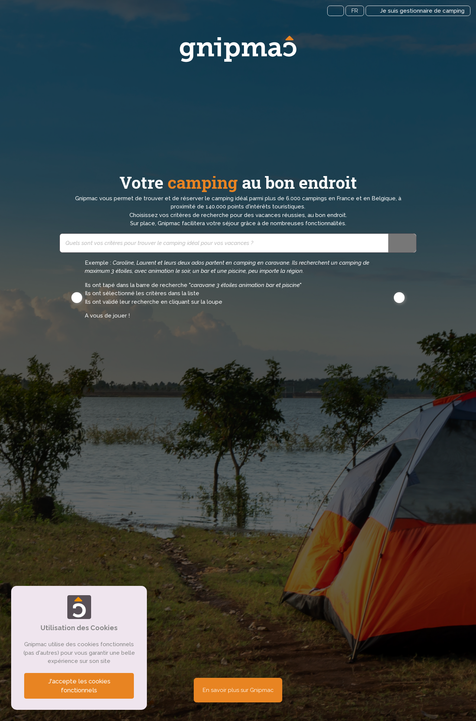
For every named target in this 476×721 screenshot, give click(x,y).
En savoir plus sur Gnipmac (238, 690)
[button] (76, 297)
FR (354, 10)
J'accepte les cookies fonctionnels (79, 685)
